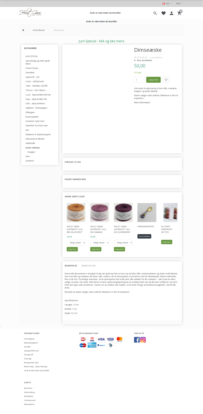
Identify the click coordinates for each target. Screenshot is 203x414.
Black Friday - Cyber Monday (35, 366)
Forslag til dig (73, 162)
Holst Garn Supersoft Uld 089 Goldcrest (75, 229)
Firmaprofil (28, 354)
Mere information (142, 102)
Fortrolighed (29, 339)
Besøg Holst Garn (31, 362)
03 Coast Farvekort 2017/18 (166, 229)
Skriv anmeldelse (144, 60)
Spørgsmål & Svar (31, 351)
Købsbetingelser (31, 343)
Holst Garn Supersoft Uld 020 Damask (98, 229)
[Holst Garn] (30, 13)
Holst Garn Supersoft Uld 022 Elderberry (122, 229)
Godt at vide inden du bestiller (105, 12)
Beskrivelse (71, 265)
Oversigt (27, 358)
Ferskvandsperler (146, 226)
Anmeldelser (88, 265)
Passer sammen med (75, 179)
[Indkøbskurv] (179, 13)
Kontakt (27, 347)
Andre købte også (74, 196)
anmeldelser (155, 57)
